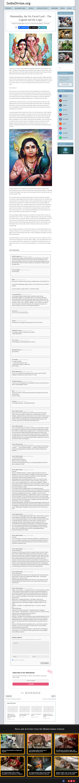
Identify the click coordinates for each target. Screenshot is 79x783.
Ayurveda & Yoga (20, 8)
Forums (62, 8)
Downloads (54, 8)
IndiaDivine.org (18, 3)
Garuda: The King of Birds (36, 715)
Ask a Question (65, 84)
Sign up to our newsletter (18, 660)
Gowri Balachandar (20, 23)
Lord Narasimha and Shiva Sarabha (24, 715)
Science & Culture (42, 8)
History (31, 8)
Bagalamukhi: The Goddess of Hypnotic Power (48, 715)
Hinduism (8, 8)
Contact (69, 8)
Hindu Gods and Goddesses (37, 23)
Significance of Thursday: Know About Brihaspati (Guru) (11, 716)
